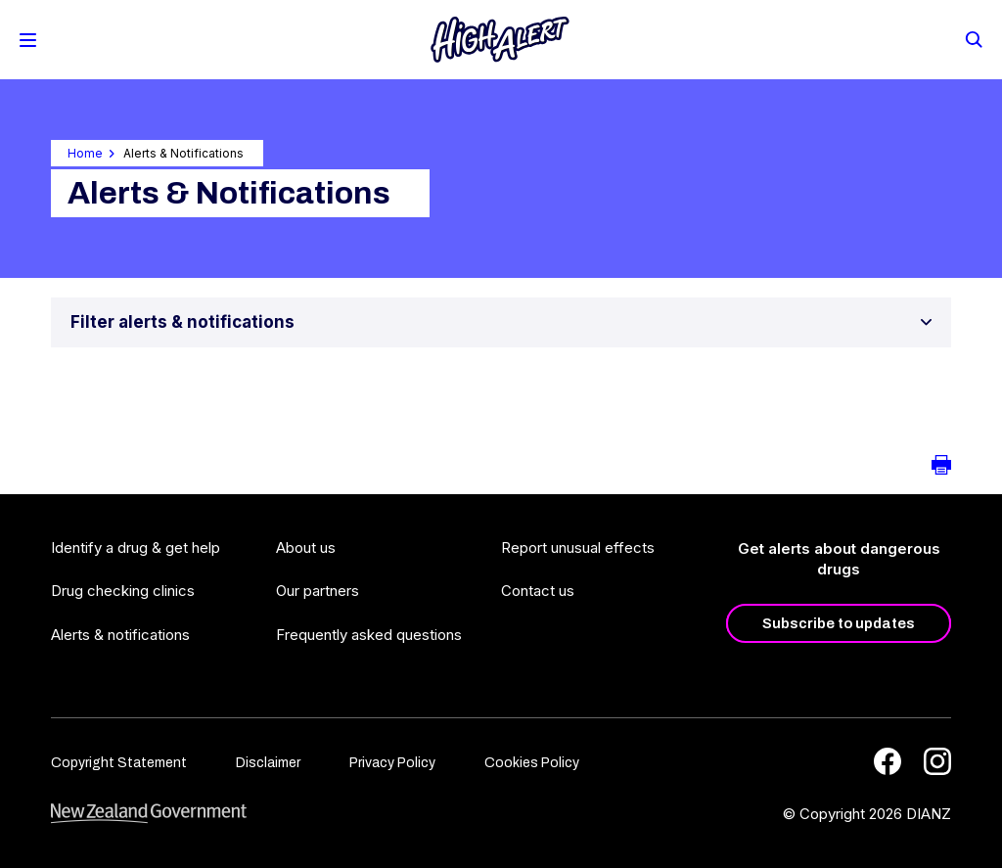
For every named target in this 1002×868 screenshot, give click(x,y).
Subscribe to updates (838, 623)
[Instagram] (937, 761)
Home (85, 153)
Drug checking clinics (123, 590)
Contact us (537, 590)
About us (306, 547)
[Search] (972, 38)
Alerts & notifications (120, 634)
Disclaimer (268, 762)
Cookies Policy (531, 762)
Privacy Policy (392, 762)
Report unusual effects (578, 547)
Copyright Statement (119, 762)
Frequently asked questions (369, 634)
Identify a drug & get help (135, 547)
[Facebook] (887, 761)
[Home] (500, 40)
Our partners (317, 590)
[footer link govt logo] (149, 813)
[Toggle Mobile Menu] (28, 40)
